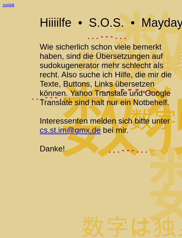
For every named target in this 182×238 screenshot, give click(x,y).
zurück (8, 5)
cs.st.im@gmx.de (70, 130)
